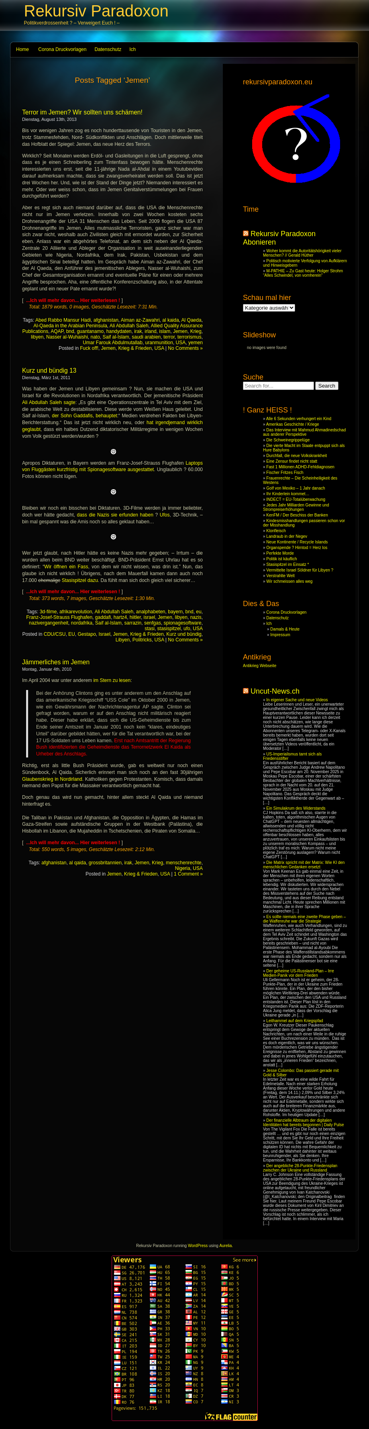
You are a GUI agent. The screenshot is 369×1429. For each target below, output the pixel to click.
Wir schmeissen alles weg (289, 581)
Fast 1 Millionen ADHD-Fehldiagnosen (300, 467)
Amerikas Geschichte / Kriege (292, 424)
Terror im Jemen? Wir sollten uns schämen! (82, 112)
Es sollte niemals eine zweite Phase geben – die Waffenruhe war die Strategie (304, 919)
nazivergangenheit (48, 623)
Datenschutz (107, 49)
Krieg (196, 331)
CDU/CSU (55, 634)
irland (150, 331)
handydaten (119, 331)
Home (22, 49)
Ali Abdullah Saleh (129, 326)
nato (95, 337)
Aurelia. (226, 1245)
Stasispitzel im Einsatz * (287, 564)
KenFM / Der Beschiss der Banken (297, 515)
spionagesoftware (183, 623)
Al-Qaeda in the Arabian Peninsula (70, 326)
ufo (186, 628)
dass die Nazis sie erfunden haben (115, 515)
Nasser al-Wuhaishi (67, 337)
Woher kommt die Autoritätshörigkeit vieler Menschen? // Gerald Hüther (302, 253)
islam (164, 331)
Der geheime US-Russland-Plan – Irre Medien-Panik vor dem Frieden (298, 973)
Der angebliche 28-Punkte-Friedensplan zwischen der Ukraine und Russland (300, 1168)
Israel (104, 634)
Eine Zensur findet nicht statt (291, 461)
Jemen (180, 331)
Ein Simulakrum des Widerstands (295, 808)
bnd (70, 331)
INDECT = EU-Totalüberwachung (295, 499)
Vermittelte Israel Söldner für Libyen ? (299, 570)
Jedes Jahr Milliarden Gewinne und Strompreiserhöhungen (296, 507)
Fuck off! (89, 348)
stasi (150, 628)
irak (138, 331)
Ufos (165, 515)
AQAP (57, 331)
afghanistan (106, 320)
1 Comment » (188, 874)
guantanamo (90, 331)
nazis (196, 617)
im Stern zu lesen (111, 680)
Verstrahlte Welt (280, 576)
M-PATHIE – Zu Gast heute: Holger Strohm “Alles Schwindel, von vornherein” (303, 273)
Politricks (142, 640)
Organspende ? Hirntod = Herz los (296, 547)
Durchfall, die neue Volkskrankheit (296, 455)
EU (71, 634)
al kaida (170, 320)
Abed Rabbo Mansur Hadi (63, 320)
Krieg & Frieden (134, 348)
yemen (195, 342)
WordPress (198, 1245)
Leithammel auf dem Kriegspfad (294, 1021)
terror (169, 337)
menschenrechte (184, 863)
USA (181, 342)
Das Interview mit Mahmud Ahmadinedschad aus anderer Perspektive (304, 432)
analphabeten (150, 611)
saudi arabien (146, 337)
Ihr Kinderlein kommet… (287, 494)
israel (149, 617)
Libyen (123, 640)
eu (198, 611)
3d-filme (48, 611)
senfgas (152, 623)
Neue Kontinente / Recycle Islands (297, 542)
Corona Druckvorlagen (62, 49)
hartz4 (120, 617)
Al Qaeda (191, 320)
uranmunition (159, 342)
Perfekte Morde (280, 553)
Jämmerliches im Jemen (56, 662)
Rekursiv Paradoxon (96, 11)
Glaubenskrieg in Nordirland (52, 779)
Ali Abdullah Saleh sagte (48, 402)
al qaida (77, 863)
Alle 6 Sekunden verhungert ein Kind (298, 418)
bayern (175, 611)
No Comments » (185, 348)
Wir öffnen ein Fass (66, 567)
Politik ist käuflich (281, 559)
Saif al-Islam (116, 337)
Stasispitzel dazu (80, 580)
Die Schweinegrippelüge (288, 440)
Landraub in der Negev (286, 536)
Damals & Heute (285, 629)
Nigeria (182, 868)
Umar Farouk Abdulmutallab (113, 342)
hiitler (135, 617)
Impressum (280, 635)
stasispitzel (169, 628)
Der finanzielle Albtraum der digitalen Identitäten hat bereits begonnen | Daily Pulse (303, 1122)
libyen (37, 337)
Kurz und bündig (183, 634)
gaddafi (103, 617)
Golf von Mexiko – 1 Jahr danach (295, 488)
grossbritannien (105, 863)
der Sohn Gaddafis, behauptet (84, 415)
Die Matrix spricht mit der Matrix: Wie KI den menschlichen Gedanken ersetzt (304, 864)
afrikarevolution (75, 611)
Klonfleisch (275, 531)
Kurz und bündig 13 (49, 370)
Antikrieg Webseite (259, 665)
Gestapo (86, 634)
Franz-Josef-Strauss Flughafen (59, 617)
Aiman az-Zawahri (140, 320)
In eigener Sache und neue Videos (297, 700)
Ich (132, 49)
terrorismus (189, 337)
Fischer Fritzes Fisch (284, 472)
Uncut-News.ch (275, 691)
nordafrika (81, 623)
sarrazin (133, 623)
